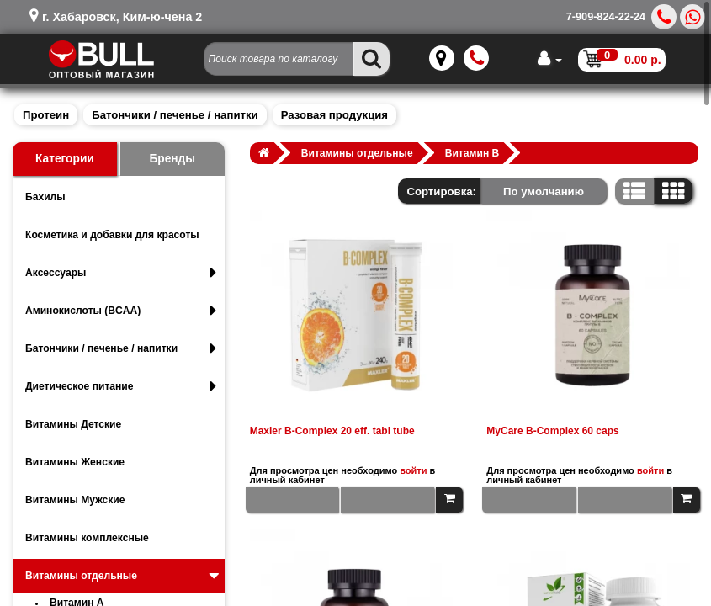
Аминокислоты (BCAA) (120, 310)
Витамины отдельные (123, 576)
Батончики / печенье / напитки (174, 115)
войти (413, 470)
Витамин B (472, 153)
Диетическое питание (120, 386)
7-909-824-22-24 (605, 17)
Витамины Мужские (75, 500)
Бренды (172, 158)
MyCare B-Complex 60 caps (552, 431)
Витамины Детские (73, 424)
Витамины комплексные (87, 538)
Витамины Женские (75, 462)
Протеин (46, 115)
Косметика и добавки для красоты (112, 235)
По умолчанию (543, 191)
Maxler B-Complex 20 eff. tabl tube (332, 431)
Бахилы (45, 197)
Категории (64, 158)
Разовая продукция (334, 115)
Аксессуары (120, 272)
